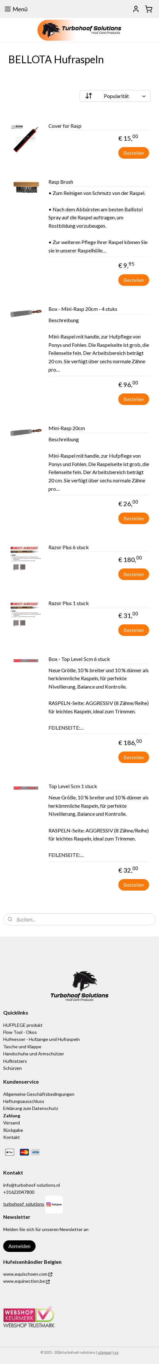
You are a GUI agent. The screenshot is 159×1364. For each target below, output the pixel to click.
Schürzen (12, 1068)
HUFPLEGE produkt (23, 1025)
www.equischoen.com (27, 1274)
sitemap (104, 1352)
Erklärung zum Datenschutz (30, 1108)
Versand (12, 1122)
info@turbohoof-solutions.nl (31, 1185)
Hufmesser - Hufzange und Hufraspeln (41, 1039)
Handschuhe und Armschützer (33, 1053)
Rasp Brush (60, 182)
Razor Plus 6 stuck (68, 547)
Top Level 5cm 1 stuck (72, 786)
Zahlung (11, 1115)
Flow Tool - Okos (20, 1032)
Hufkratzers (15, 1061)
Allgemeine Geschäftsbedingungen (38, 1094)
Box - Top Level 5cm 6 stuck (79, 659)
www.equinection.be (26, 1281)
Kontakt (11, 1137)
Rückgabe (13, 1130)
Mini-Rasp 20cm (66, 428)
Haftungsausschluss (23, 1101)
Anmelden (19, 1246)
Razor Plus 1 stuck (68, 603)
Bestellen (133, 152)
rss (116, 1352)
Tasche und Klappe (22, 1046)
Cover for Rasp (64, 126)
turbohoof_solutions (23, 1204)
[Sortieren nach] (115, 95)
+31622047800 (18, 1192)
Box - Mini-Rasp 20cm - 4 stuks (82, 309)
